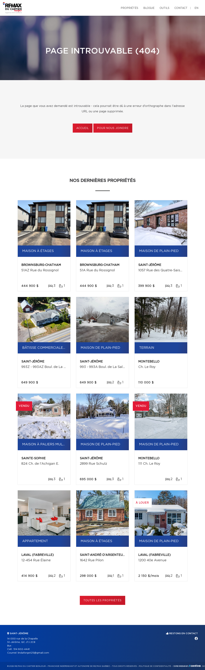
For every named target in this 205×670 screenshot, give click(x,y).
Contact (180, 8)
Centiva (195, 666)
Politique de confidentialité (155, 666)
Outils (164, 8)
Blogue (149, 8)
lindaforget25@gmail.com (33, 653)
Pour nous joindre (112, 128)
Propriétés (129, 8)
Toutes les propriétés (102, 600)
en (196, 8)
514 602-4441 (21, 649)
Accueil (82, 128)
